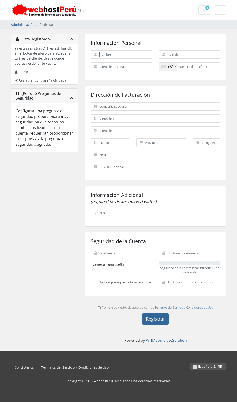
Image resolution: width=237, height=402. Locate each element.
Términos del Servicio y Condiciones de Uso (184, 307)
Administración (22, 24)
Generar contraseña (108, 264)
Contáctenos (24, 367)
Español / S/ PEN (208, 366)
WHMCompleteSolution (166, 340)
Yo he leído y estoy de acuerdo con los (155, 307)
